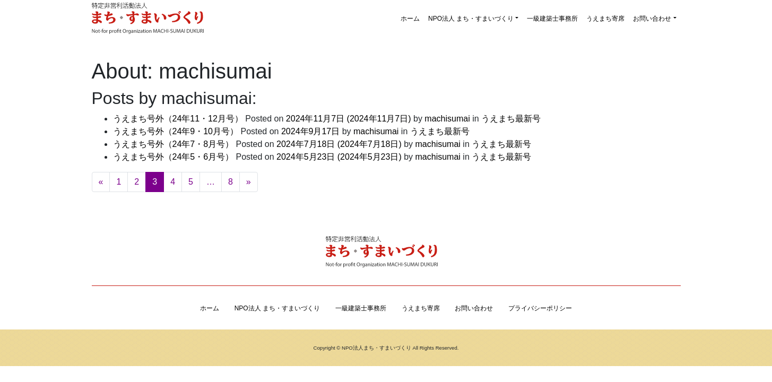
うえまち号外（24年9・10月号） (176, 131)
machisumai (446, 118)
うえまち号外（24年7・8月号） (173, 144)
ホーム (410, 18)
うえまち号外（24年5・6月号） (173, 156)
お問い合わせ (652, 18)
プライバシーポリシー (540, 308)
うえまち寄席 (605, 18)
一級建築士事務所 (552, 18)
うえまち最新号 (511, 118)
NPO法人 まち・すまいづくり (471, 18)
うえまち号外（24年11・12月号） (178, 118)
